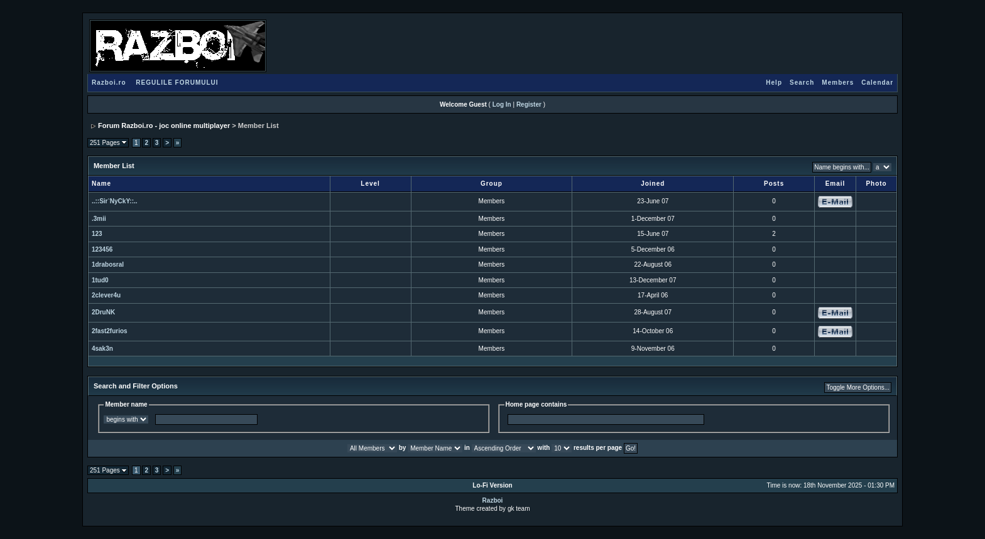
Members (838, 82)
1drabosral (108, 264)
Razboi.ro (109, 82)
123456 (102, 249)
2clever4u (106, 295)
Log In (502, 104)
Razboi (492, 500)
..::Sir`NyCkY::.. (115, 201)
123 (97, 233)
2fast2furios (110, 331)
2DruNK (103, 312)
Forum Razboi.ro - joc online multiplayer (164, 125)
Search (802, 82)
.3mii (99, 218)
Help (774, 82)
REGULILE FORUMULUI (177, 82)
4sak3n (102, 348)
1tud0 (100, 280)
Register (528, 104)
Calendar (877, 82)
